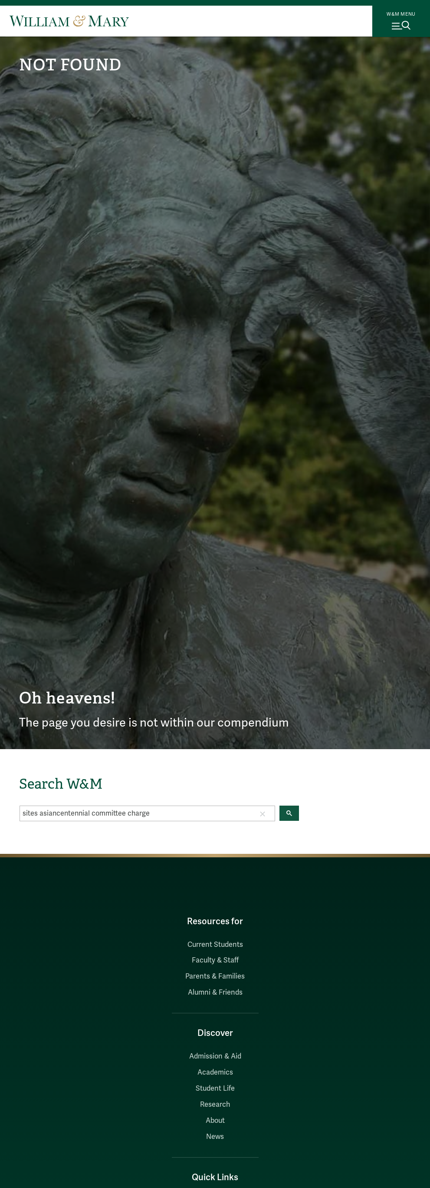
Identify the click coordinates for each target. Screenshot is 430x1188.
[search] (135, 813)
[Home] (69, 21)
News (215, 1136)
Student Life (215, 1088)
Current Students (215, 944)
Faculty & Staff (215, 960)
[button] (262, 813)
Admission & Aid (215, 1056)
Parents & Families (215, 976)
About (215, 1120)
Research (215, 1104)
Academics (215, 1072)
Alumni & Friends (215, 992)
